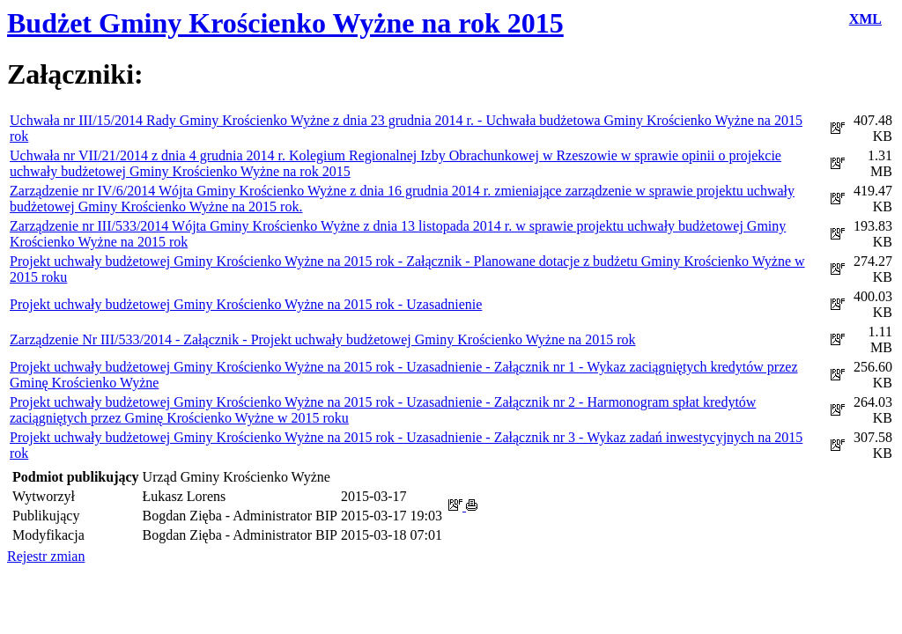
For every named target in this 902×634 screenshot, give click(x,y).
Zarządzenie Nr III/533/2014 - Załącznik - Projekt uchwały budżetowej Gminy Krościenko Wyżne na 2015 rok (323, 339)
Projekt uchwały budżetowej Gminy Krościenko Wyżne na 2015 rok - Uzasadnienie (246, 304)
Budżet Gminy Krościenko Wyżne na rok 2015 (285, 23)
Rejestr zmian (46, 556)
